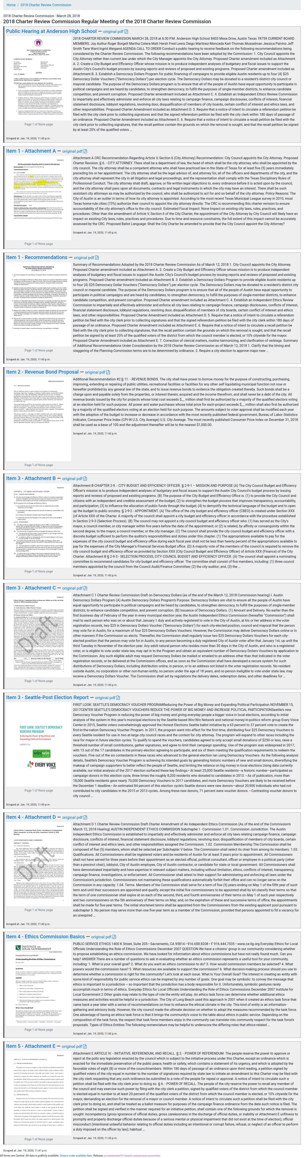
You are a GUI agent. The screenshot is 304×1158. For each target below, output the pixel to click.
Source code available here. (76, 1155)
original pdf (115, 31)
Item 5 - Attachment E (30, 1046)
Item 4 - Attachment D (31, 817)
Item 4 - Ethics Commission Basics (45, 937)
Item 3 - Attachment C (31, 588)
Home (11, 5)
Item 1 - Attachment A (31, 151)
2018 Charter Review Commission (45, 5)
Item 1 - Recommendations (36, 257)
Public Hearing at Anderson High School (51, 31)
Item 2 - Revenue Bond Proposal (42, 372)
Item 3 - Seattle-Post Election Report (47, 697)
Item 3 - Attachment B (31, 478)
